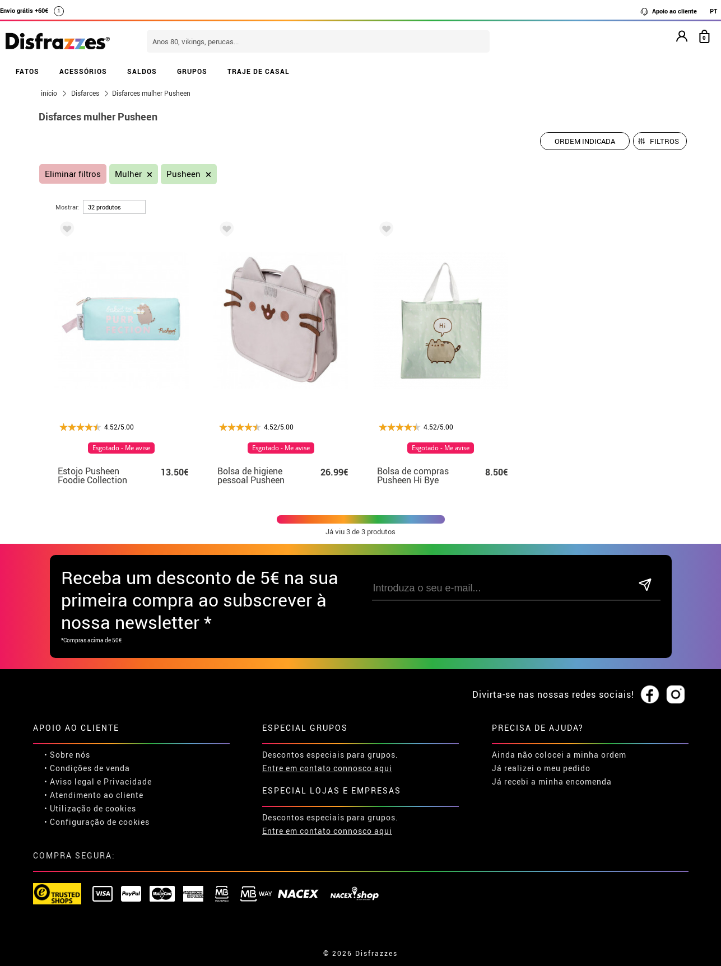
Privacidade (128, 781)
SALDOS (142, 71)
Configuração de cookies (100, 821)
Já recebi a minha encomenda (552, 781)
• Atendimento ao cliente (93, 795)
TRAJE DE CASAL (258, 71)
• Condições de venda (87, 768)
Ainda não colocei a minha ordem (559, 754)
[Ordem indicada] (585, 141)
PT (713, 11)
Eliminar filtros (73, 174)
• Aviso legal (69, 781)
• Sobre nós (67, 754)
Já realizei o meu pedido (541, 768)
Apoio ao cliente (668, 11)
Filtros (664, 141)
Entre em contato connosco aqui (327, 768)
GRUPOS (192, 71)
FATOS (27, 71)
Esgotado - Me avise (121, 448)
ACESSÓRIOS (83, 71)
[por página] (114, 207)
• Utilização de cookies (90, 808)
